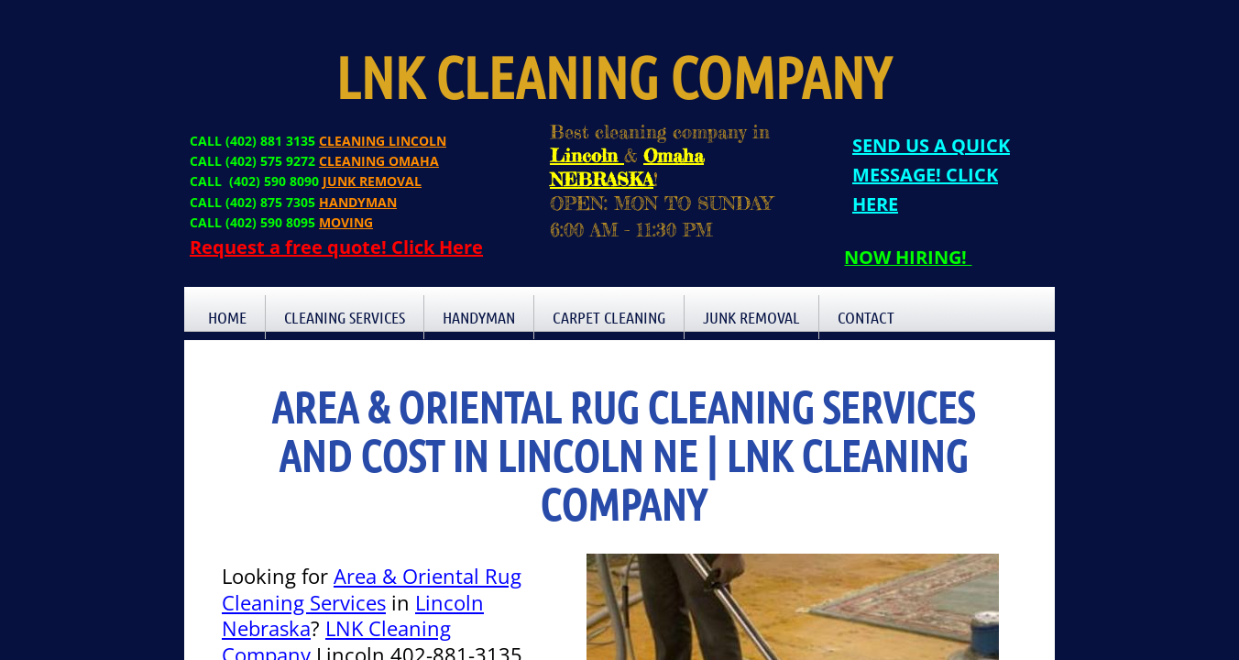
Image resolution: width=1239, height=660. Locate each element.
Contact (866, 317)
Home (227, 317)
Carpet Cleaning (609, 317)
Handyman (479, 317)
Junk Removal (751, 317)
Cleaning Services (344, 317)
